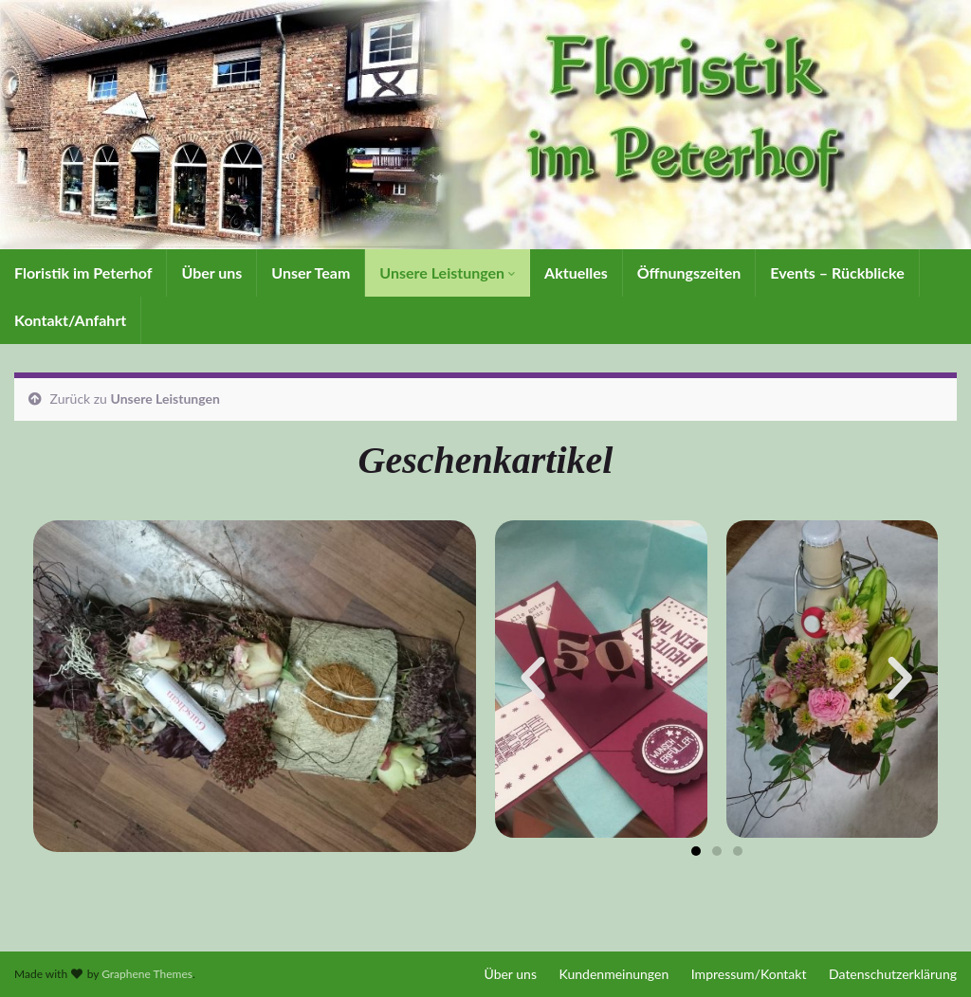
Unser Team (310, 272)
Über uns (211, 272)
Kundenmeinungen (614, 974)
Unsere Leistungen (447, 272)
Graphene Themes (146, 974)
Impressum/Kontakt (749, 974)
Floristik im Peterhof (83, 272)
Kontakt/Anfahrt (70, 320)
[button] (532, 678)
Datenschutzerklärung (893, 974)
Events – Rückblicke (837, 272)
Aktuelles (576, 272)
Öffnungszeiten (689, 272)
